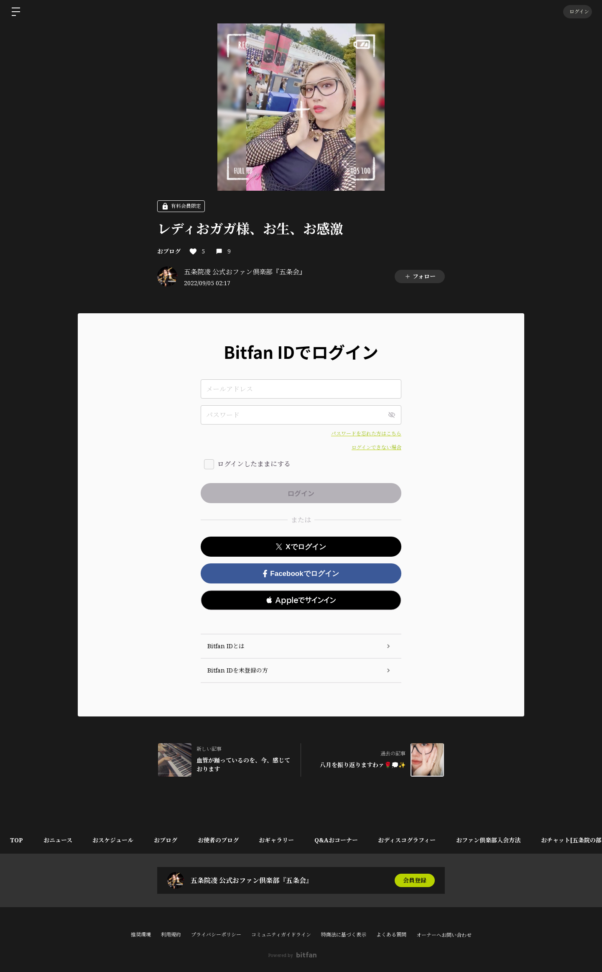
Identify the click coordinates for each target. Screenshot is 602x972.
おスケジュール (114, 840)
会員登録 (414, 880)
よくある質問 (391, 934)
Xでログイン (301, 547)
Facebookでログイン (301, 574)
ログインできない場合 (376, 447)
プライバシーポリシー (216, 934)
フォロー (420, 276)
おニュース (58, 840)
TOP (16, 840)
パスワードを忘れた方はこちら (366, 433)
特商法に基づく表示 (343, 934)
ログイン (577, 11)
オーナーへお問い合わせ (444, 935)
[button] (301, 600)
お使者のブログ (220, 840)
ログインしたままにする (254, 463)
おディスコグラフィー (411, 840)
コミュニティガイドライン (281, 934)
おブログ (169, 251)
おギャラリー (279, 840)
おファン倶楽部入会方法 (493, 840)
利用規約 (171, 934)
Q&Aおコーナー (340, 840)
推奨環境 (141, 934)
